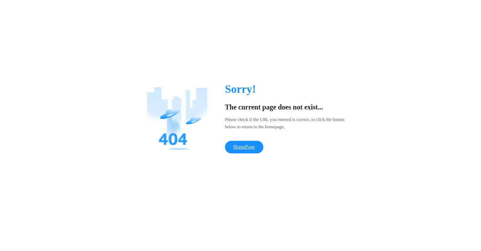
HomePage (244, 147)
